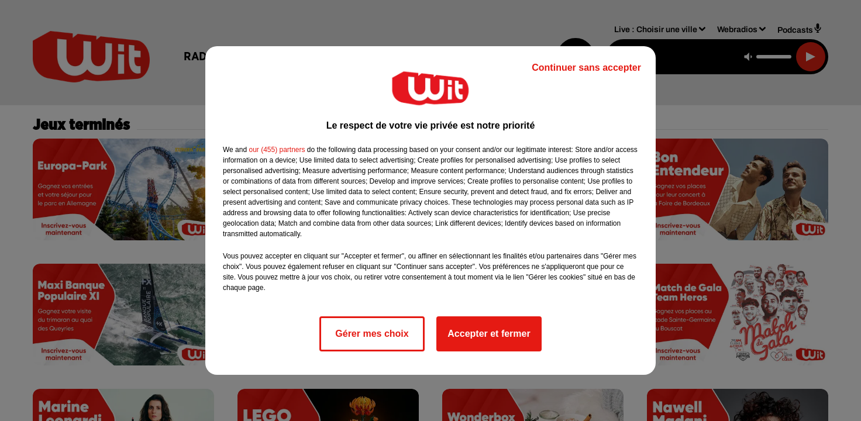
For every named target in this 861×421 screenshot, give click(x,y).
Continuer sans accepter (586, 68)
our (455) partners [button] (277, 150)
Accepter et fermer (488, 334)
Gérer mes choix (371, 334)
